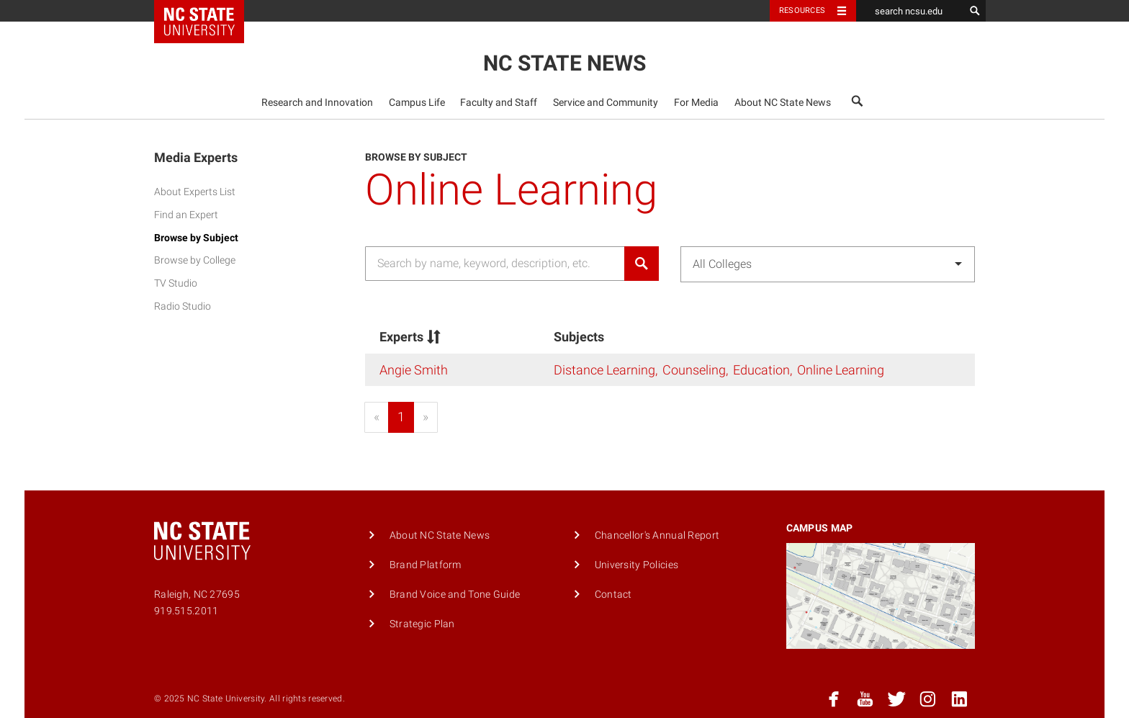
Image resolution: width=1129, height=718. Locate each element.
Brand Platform (426, 565)
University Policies (636, 565)
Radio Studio (182, 306)
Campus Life (417, 103)
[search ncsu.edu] (910, 11)
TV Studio (175, 283)
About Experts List (194, 192)
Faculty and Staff (498, 103)
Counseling (694, 369)
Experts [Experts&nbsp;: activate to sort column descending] (411, 336)
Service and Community (605, 103)
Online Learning (840, 369)
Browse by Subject (196, 238)
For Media (696, 103)
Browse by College (194, 260)
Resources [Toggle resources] (802, 10)
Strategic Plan (422, 624)
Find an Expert (186, 215)
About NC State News (782, 103)
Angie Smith (413, 369)
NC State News (564, 63)
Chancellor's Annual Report (657, 535)
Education (761, 369)
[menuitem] (317, 102)
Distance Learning (604, 369)
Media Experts (196, 157)
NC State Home (208, 11)
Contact (613, 594)
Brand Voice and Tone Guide (455, 594)
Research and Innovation (317, 103)
